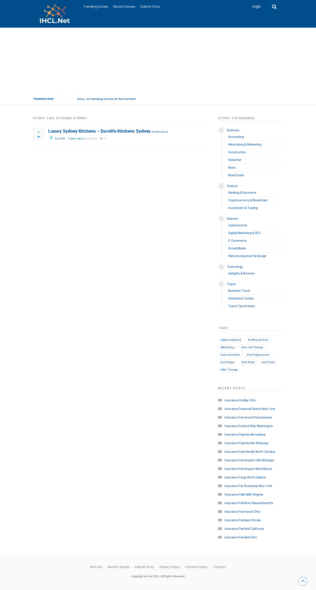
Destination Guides (241, 298)
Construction (237, 152)
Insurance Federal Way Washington (249, 426)
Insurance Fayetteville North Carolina (250, 451)
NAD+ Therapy (229, 369)
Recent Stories (124, 6)
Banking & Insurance (242, 192)
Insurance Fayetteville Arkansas (247, 443)
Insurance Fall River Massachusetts (249, 503)
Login (256, 6)
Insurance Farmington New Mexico (248, 469)
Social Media (237, 248)
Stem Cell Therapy (252, 347)
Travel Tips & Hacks (241, 306)
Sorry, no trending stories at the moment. (106, 99)
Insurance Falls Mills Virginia (244, 494)
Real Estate (236, 175)
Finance (232, 186)
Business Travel (239, 290)
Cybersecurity (237, 225)
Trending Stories (95, 6)
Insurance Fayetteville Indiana (245, 434)
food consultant (230, 354)
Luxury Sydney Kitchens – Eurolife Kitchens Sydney (99, 131)
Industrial (234, 160)
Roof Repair (228, 362)
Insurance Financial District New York (250, 409)
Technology (235, 267)
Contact (219, 566)
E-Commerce (237, 240)
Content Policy (196, 566)
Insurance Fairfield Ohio (241, 537)
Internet (232, 218)
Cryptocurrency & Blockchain (248, 200)
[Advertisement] (158, 60)
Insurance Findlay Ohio (240, 400)
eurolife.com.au (160, 131)
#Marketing (227, 347)
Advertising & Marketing (244, 144)
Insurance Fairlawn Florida (242, 520)
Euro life (60, 138)
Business (91, 138)
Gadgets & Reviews (241, 273)
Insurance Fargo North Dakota (245, 477)
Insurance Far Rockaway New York (248, 486)
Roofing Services (258, 339)
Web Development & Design (247, 256)
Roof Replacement (258, 354)
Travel (231, 284)
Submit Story (150, 6)
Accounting (236, 137)
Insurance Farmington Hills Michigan (249, 460)
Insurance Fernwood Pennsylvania (248, 417)
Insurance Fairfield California (244, 528)
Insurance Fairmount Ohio (242, 511)
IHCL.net (96, 566)
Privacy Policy (170, 566)
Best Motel (248, 362)
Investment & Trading (243, 208)
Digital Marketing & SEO (244, 233)
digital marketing (231, 339)
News (232, 167)
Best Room (268, 362)
